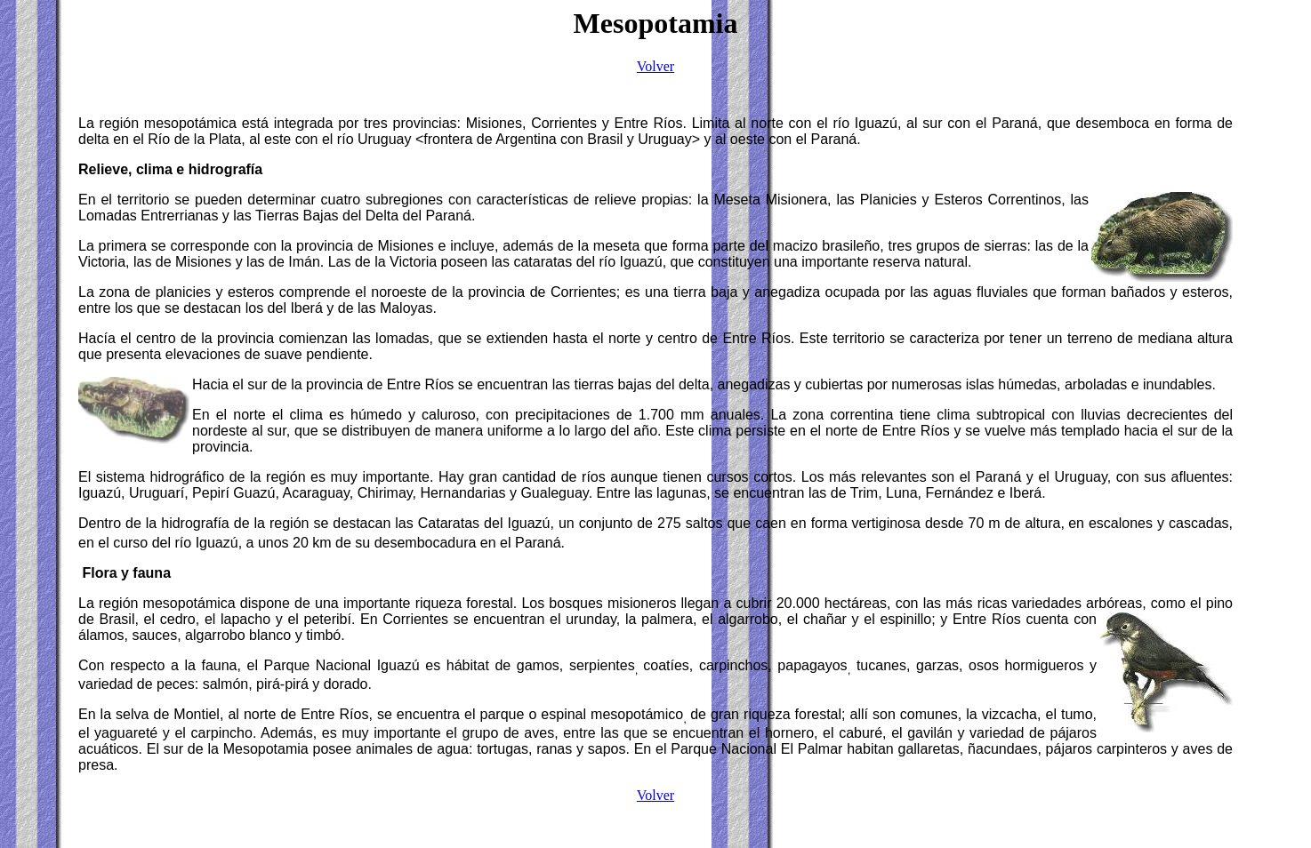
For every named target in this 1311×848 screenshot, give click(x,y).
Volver (655, 66)
